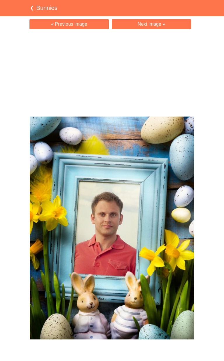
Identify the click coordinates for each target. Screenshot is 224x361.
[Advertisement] (112, 73)
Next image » (151, 24)
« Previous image (69, 24)
